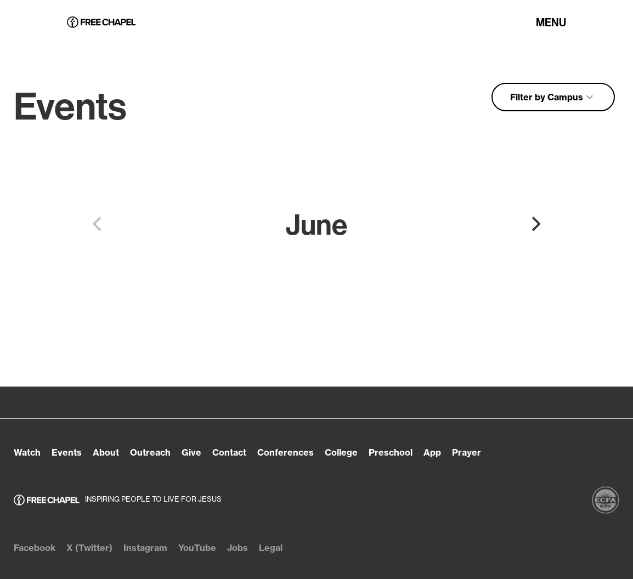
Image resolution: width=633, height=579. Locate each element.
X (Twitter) (89, 547)
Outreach (150, 452)
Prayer (466, 452)
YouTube (197, 547)
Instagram (145, 547)
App (432, 452)
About (106, 452)
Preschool (390, 452)
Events (67, 452)
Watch (27, 452)
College (341, 452)
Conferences (285, 452)
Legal (270, 547)
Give (191, 452)
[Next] (534, 224)
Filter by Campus (553, 97)
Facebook (34, 547)
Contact (229, 452)
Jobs (237, 547)
